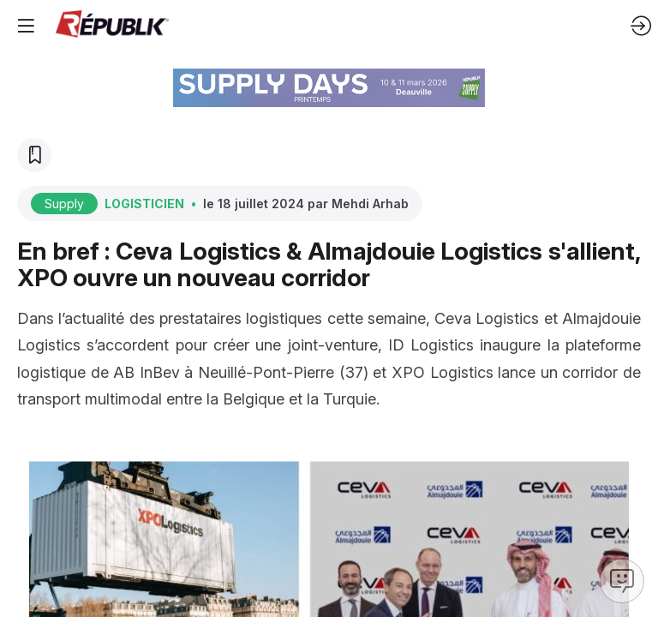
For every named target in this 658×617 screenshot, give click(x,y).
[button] (25, 25)
